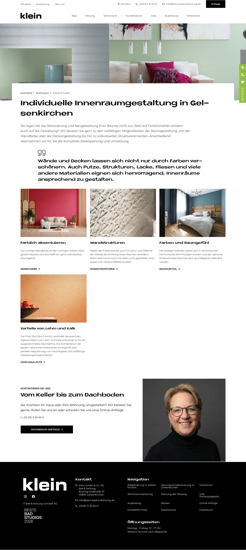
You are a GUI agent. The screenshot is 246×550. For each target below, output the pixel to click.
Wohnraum (110, 15)
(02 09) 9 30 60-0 (34, 417)
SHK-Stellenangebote (209, 495)
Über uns (59, 4)
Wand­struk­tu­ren (107, 243)
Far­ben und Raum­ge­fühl (184, 243)
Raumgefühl (168, 268)
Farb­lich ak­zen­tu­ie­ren (43, 243)
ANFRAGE (242, 94)
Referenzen (193, 15)
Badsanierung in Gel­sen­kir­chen (142, 486)
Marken (165, 503)
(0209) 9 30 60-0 (146, 4)
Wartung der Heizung (174, 494)
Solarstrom (206, 485)
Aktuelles (25, 4)
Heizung (90, 15)
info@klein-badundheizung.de (181, 4)
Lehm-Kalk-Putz (31, 362)
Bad (74, 15)
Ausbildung (171, 15)
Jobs (153, 15)
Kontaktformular (137, 509)
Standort (124, 4)
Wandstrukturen (102, 268)
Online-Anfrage (208, 503)
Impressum (206, 509)
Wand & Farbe (61, 93)
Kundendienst (134, 15)
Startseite (26, 93)
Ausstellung (42, 4)
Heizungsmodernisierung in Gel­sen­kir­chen (177, 486)
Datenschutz (168, 509)
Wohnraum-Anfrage (45, 429)
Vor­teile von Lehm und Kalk (47, 328)
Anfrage (215, 4)
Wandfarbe (28, 268)
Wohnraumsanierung (140, 494)
